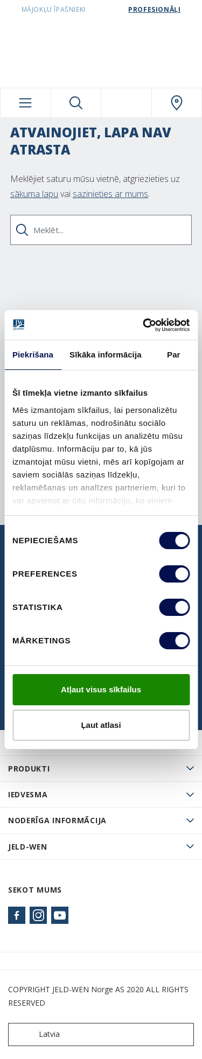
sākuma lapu (34, 194)
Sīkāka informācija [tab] (105, 354)
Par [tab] (173, 354)
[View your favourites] (126, 103)
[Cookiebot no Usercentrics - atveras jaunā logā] (144, 325)
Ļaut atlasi (101, 725)
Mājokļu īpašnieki (54, 9)
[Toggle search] (76, 103)
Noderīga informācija (57, 820)
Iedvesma (28, 794)
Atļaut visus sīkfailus (101, 689)
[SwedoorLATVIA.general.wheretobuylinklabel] (177, 103)
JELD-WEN (27, 846)
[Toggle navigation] (25, 103)
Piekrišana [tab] (32, 354)
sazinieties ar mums (110, 194)
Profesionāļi (154, 9)
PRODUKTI (29, 768)
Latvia (36, 1034)
